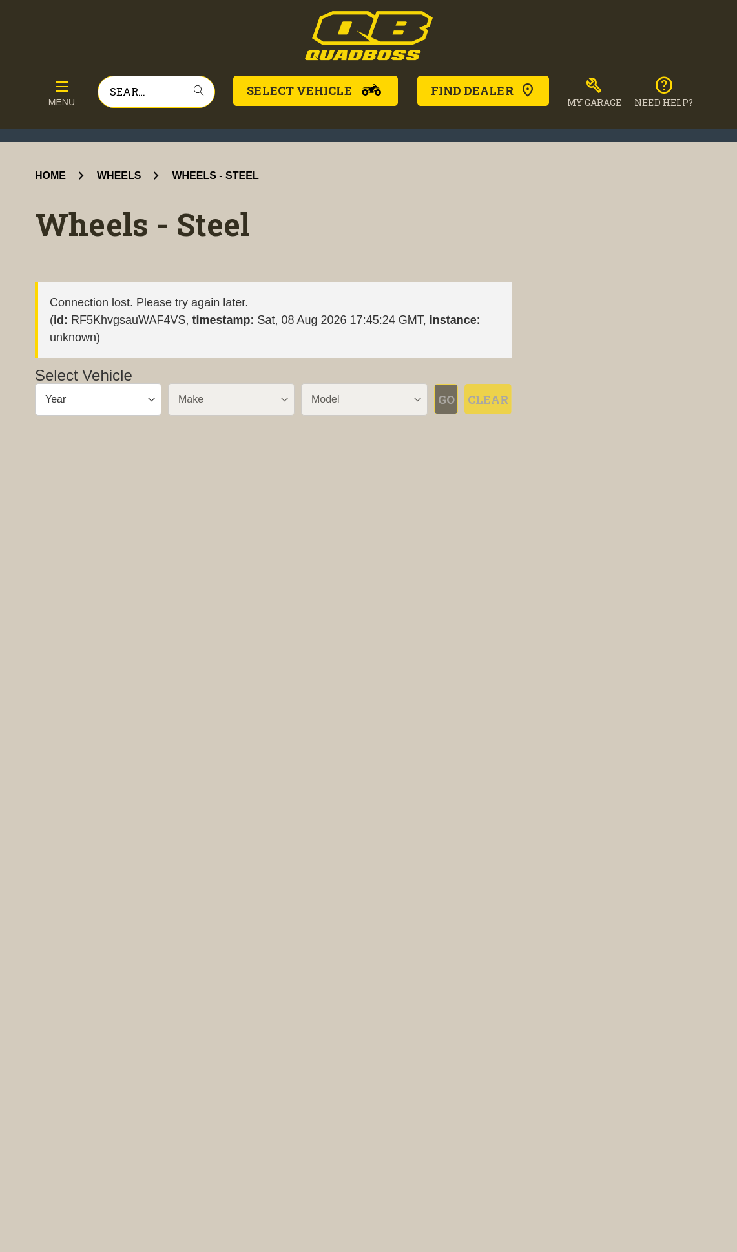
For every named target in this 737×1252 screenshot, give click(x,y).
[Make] (210, 399)
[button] (594, 92)
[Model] (331, 399)
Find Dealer (483, 90)
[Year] (91, 399)
